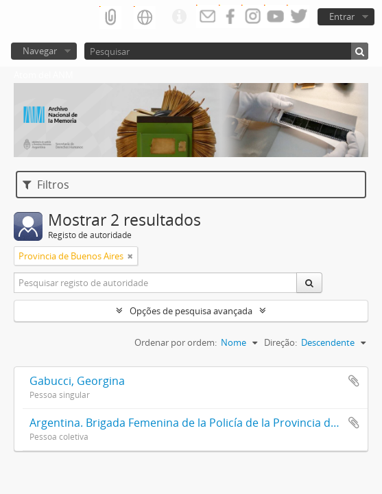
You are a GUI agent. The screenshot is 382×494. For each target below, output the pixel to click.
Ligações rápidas (179, 17)
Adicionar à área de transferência (354, 381)
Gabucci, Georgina (77, 380)
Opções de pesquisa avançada (191, 311)
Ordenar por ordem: (175, 342)
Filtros (46, 184)
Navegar (40, 51)
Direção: (280, 342)
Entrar (342, 16)
